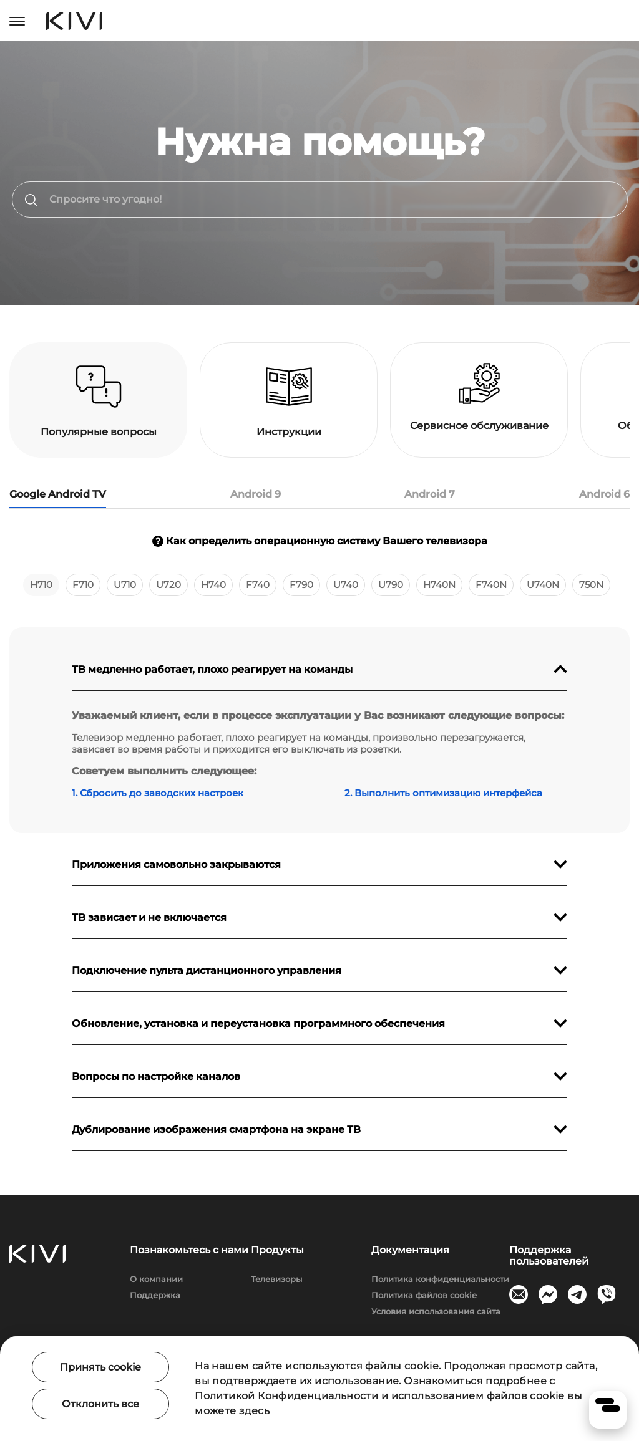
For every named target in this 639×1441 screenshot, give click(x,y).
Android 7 (429, 494)
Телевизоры (276, 1279)
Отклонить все (100, 1404)
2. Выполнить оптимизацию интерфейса (443, 793)
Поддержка (155, 1295)
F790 (301, 584)
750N (591, 584)
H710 (41, 584)
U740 (345, 584)
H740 (213, 584)
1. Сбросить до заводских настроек (157, 793)
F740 (258, 584)
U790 (390, 584)
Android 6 (604, 494)
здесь (254, 1411)
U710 (125, 584)
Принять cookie (100, 1367)
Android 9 (255, 494)
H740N (439, 584)
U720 (168, 584)
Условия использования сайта (435, 1311)
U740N (543, 584)
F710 (83, 584)
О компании (156, 1279)
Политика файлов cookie (424, 1295)
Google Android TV (57, 494)
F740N (491, 584)
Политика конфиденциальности (440, 1279)
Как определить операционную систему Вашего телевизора (319, 541)
